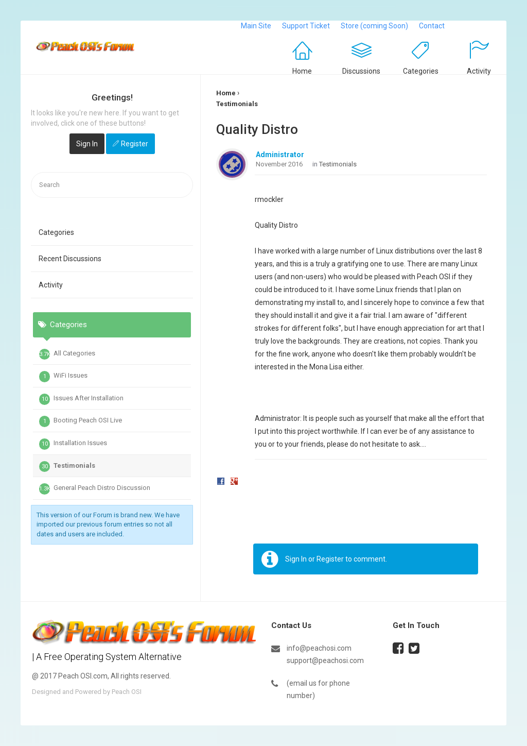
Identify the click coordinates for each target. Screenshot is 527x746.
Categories (420, 71)
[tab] (112, 376)
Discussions (361, 71)
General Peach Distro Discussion (94, 489)
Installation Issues (73, 444)
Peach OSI (127, 692)
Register (134, 144)
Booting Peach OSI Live (80, 421)
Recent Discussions (70, 259)
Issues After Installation (81, 399)
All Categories (67, 354)
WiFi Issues (63, 376)
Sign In (87, 144)
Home (302, 71)
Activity (479, 71)
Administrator (280, 154)
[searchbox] (112, 185)
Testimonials (67, 466)
